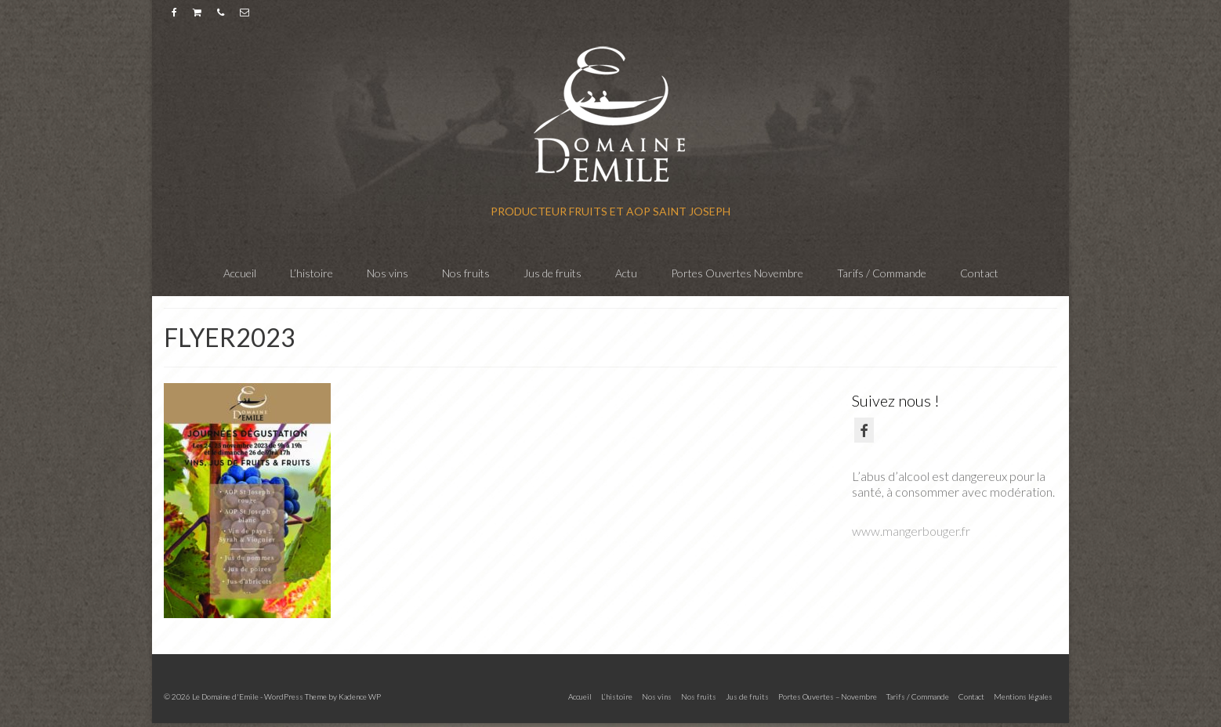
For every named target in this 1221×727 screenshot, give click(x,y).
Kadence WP (360, 696)
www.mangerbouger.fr (911, 530)
